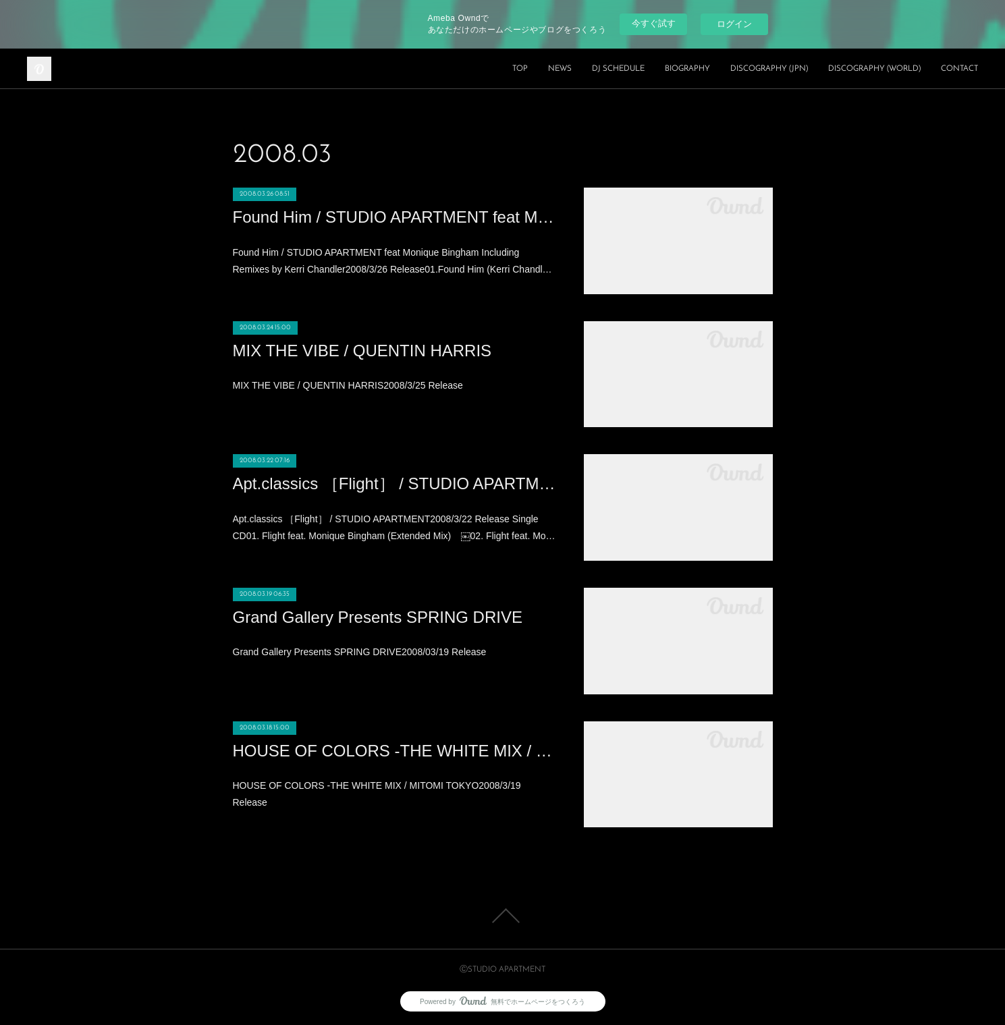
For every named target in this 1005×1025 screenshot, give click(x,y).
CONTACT (959, 69)
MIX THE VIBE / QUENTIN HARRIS (362, 350)
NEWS (560, 69)
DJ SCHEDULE (618, 69)
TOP (520, 69)
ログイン (734, 24)
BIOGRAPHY (687, 69)
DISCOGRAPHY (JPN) (769, 69)
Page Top (502, 915)
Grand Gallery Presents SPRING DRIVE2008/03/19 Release (360, 651)
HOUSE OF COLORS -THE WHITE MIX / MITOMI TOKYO (395, 751)
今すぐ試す (654, 23)
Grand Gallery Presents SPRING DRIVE (377, 617)
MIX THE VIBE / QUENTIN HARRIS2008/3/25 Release (348, 385)
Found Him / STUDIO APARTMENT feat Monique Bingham (395, 217)
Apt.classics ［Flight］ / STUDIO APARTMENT (395, 483)
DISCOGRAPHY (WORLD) (874, 69)
